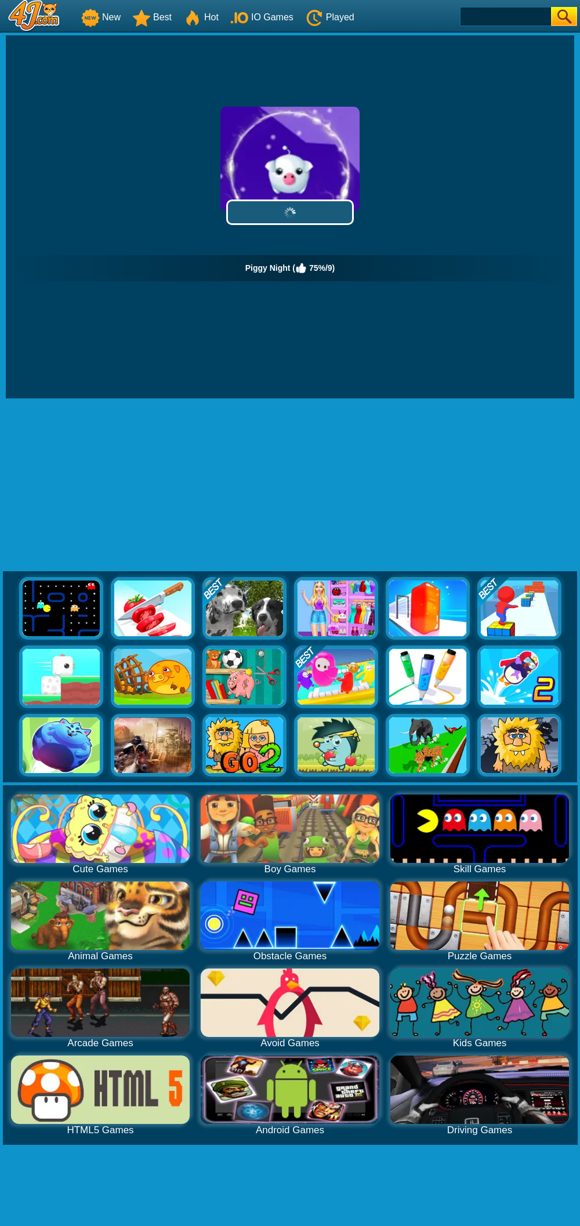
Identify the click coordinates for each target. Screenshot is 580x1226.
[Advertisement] (290, 485)
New (101, 17)
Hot (201, 17)
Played (329, 17)
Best (152, 17)
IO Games (261, 17)
